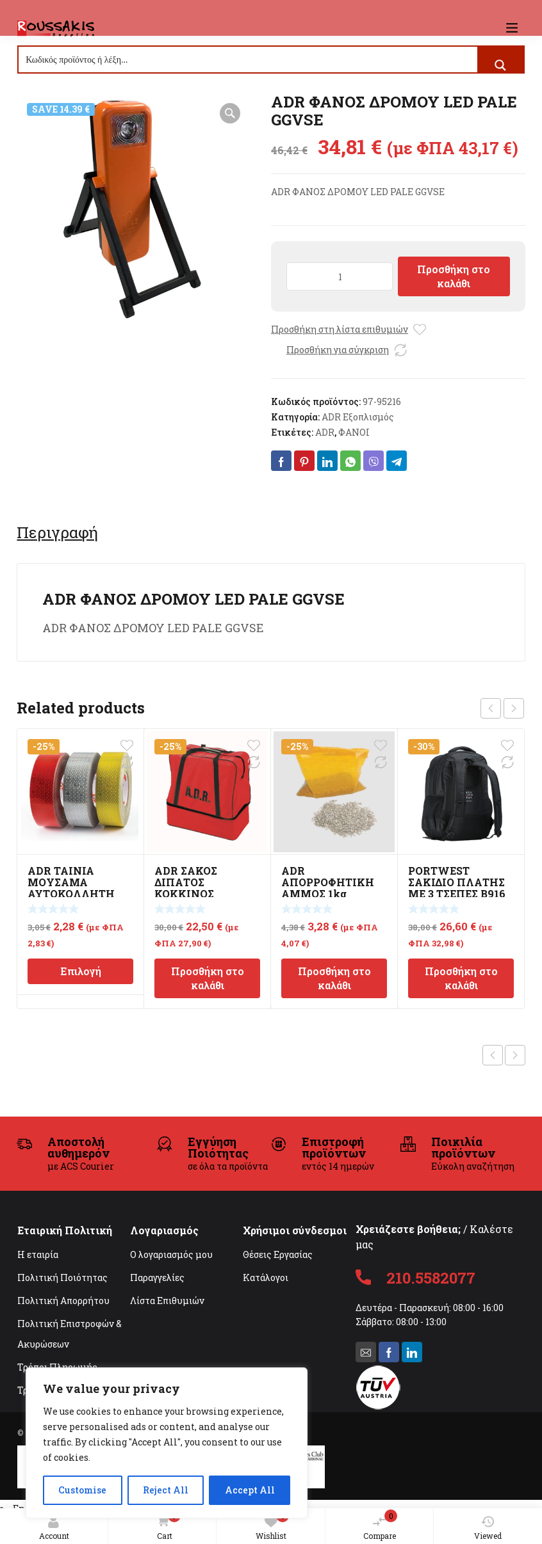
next (514, 708)
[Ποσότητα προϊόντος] (339, 276)
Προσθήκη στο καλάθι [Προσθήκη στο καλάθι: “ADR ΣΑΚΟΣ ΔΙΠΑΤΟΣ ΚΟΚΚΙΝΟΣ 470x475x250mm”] (207, 978)
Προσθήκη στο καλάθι (453, 276)
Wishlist (272, 1525)
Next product (515, 1055)
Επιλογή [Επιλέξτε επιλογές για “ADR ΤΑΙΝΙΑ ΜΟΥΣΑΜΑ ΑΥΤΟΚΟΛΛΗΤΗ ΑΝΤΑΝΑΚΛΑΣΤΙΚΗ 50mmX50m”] (80, 971)
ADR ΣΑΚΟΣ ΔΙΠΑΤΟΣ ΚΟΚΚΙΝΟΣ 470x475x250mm (199, 888)
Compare (380, 1525)
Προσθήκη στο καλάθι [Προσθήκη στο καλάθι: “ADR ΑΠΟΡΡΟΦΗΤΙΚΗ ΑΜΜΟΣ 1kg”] (334, 978)
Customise (82, 1490)
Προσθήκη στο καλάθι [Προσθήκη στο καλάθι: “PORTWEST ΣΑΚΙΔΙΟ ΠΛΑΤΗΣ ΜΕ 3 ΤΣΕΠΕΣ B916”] (461, 978)
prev (490, 708)
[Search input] (249, 59)
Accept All (250, 1490)
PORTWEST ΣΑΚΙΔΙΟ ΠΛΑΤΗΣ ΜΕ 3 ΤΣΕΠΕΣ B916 (456, 882)
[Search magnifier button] (500, 65)
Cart (165, 1526)
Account (54, 1528)
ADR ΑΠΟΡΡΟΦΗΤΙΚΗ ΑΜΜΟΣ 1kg (327, 882)
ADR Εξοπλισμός (358, 417)
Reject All (165, 1490)
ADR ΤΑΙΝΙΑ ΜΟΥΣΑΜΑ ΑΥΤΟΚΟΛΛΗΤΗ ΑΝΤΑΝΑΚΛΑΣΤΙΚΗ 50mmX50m (77, 893)
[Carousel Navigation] (502, 708)
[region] (167, 1442)
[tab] (57, 532)
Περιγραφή (57, 532)
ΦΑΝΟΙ (354, 432)
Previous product (492, 1055)
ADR (324, 432)
